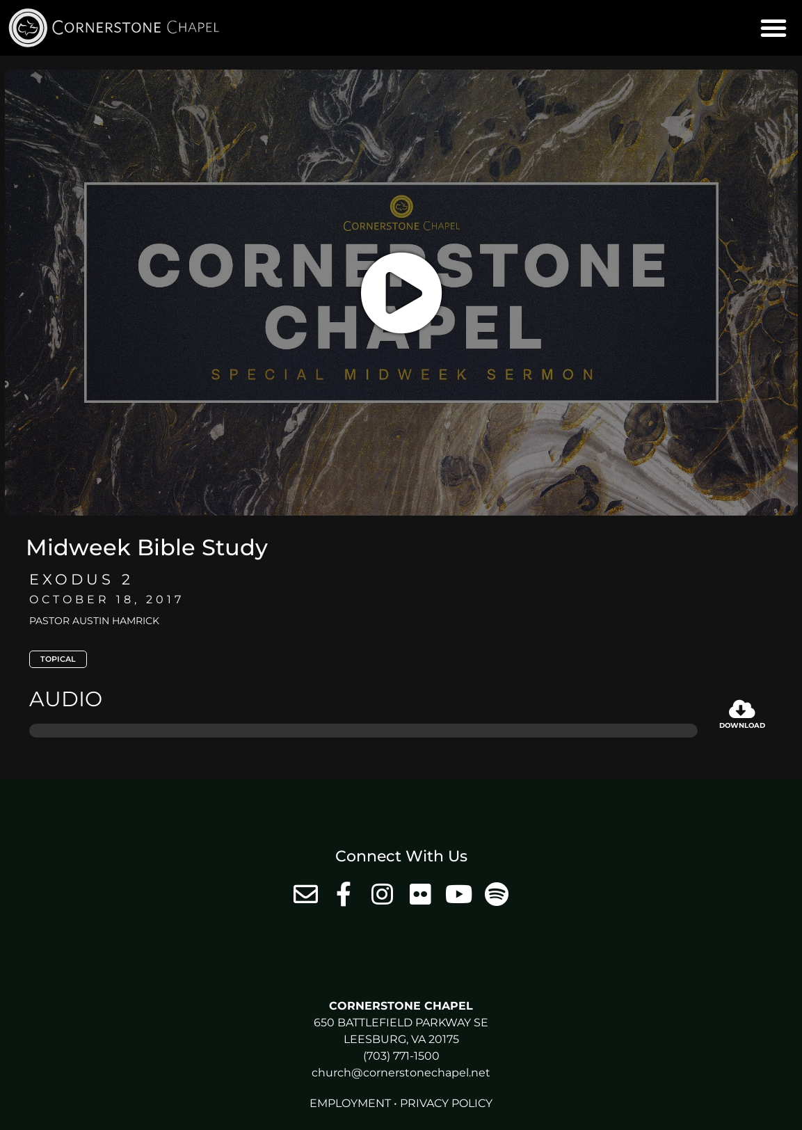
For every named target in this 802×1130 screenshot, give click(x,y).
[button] (773, 28)
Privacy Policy (446, 1103)
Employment (350, 1103)
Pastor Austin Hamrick (94, 620)
